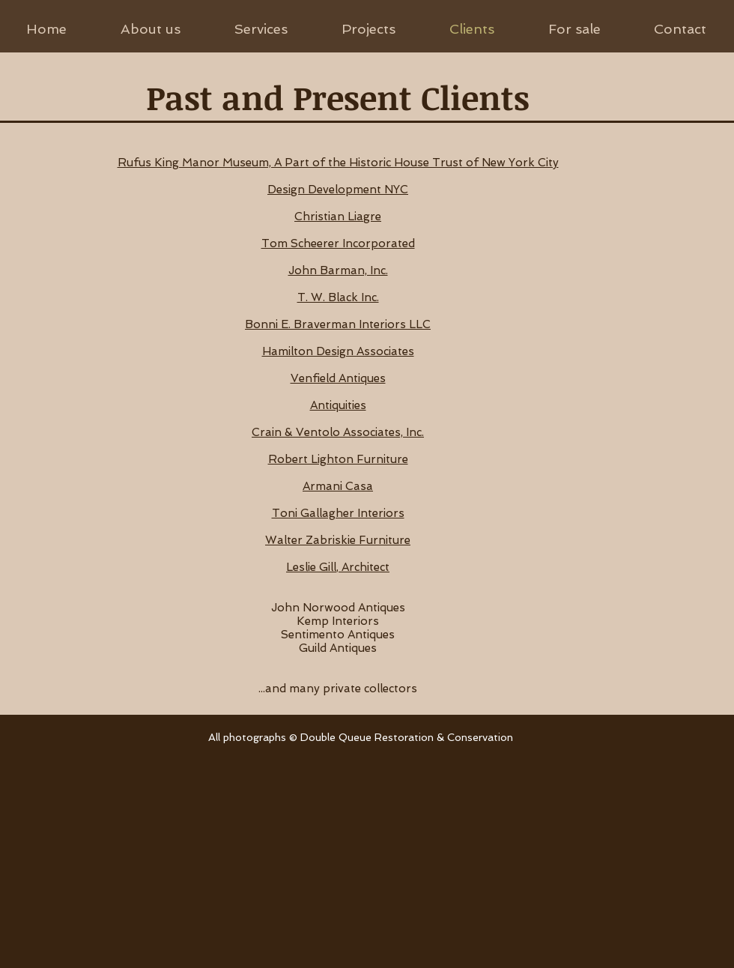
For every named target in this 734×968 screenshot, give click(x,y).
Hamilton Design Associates (338, 351)
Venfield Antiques (338, 378)
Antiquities (338, 405)
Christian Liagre (337, 216)
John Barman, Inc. (338, 270)
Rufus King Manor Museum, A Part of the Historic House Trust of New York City (338, 162)
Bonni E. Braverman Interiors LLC (338, 324)
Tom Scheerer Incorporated (338, 243)
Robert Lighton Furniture (338, 459)
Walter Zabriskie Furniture (337, 540)
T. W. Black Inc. (338, 297)
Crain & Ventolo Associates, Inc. (338, 432)
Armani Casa (338, 486)
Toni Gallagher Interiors (338, 513)
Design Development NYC (337, 189)
